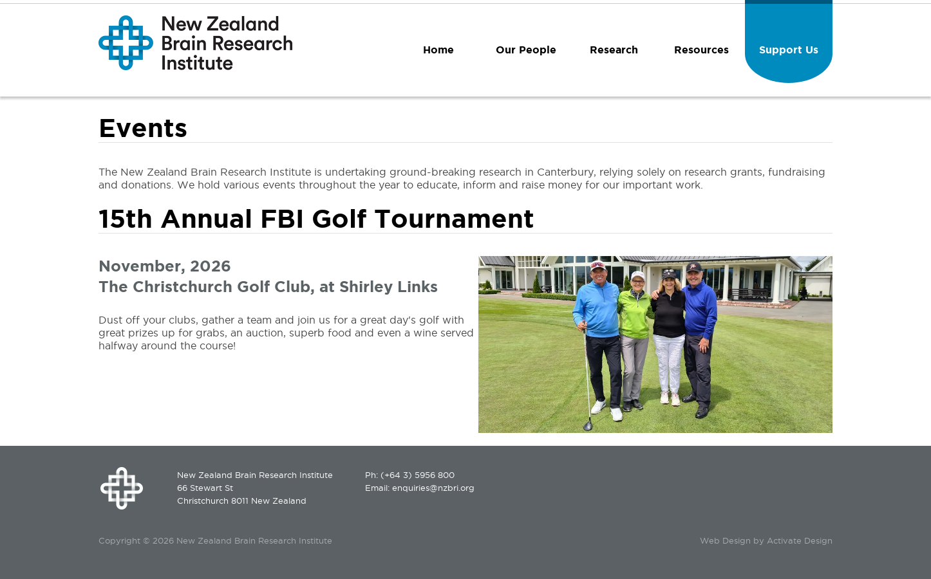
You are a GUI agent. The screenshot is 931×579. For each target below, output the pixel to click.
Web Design (725, 540)
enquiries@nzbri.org (433, 487)
